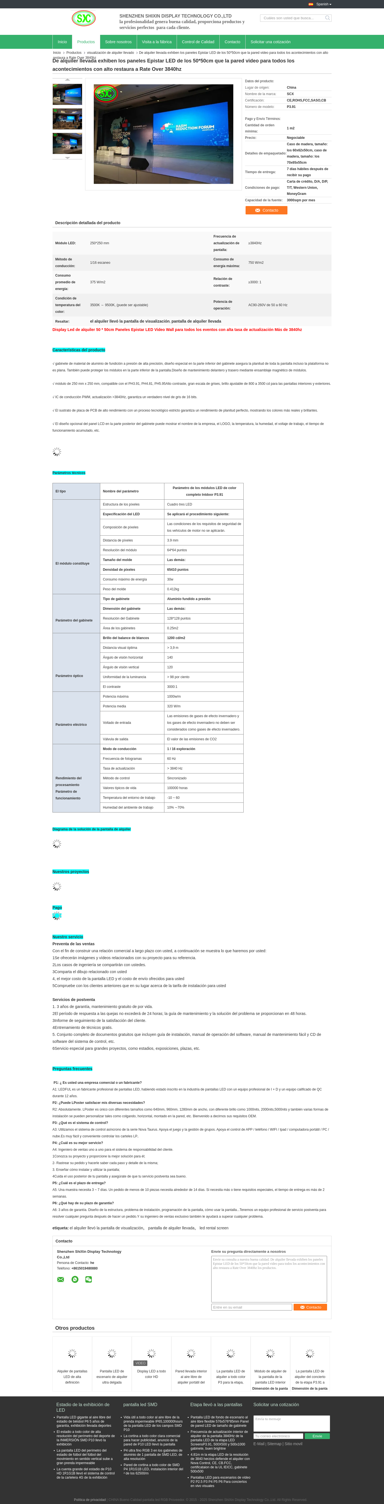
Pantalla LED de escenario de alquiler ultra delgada (112, 1376)
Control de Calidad (198, 42)
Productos (86, 42)
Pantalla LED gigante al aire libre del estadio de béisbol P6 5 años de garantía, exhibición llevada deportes (84, 1421)
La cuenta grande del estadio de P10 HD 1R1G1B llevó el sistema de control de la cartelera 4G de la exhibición (86, 1473)
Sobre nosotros (118, 42)
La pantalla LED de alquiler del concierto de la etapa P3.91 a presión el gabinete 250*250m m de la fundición (310, 1377)
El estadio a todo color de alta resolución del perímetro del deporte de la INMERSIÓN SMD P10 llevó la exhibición (86, 1438)
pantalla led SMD (140, 1404)
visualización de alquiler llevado (110, 53)
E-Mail (259, 1444)
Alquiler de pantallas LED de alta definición (72, 1376)
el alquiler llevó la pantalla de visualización (106, 1228)
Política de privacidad (90, 1500)
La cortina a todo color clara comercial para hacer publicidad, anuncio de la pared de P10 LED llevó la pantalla (152, 1440)
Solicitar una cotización (271, 42)
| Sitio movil (292, 1444)
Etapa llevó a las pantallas (216, 1404)
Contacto (232, 42)
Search (328, 18)
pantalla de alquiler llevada (171, 1228)
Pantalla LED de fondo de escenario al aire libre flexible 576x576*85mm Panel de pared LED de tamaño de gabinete (220, 1421)
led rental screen (214, 1228)
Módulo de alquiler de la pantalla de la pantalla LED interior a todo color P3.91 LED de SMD (271, 1377)
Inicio (62, 42)
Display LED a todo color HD (151, 1374)
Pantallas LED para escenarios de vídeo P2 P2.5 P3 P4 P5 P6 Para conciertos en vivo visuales (220, 1482)
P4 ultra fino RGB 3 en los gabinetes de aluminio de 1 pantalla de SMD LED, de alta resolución (153, 1455)
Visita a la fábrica (157, 42)
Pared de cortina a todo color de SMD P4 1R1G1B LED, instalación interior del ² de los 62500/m (153, 1469)
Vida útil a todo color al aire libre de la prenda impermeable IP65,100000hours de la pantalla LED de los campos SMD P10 (153, 1423)
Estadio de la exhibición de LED (82, 1407)
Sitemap (274, 1444)
